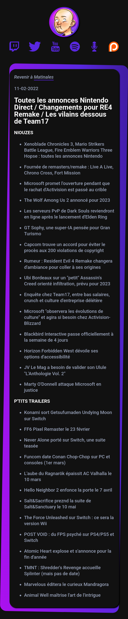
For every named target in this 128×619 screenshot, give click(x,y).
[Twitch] (14, 48)
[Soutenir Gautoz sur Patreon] (114, 48)
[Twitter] (35, 48)
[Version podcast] (94, 48)
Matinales (43, 77)
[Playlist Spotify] (75, 48)
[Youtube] (55, 48)
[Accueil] (64, 22)
